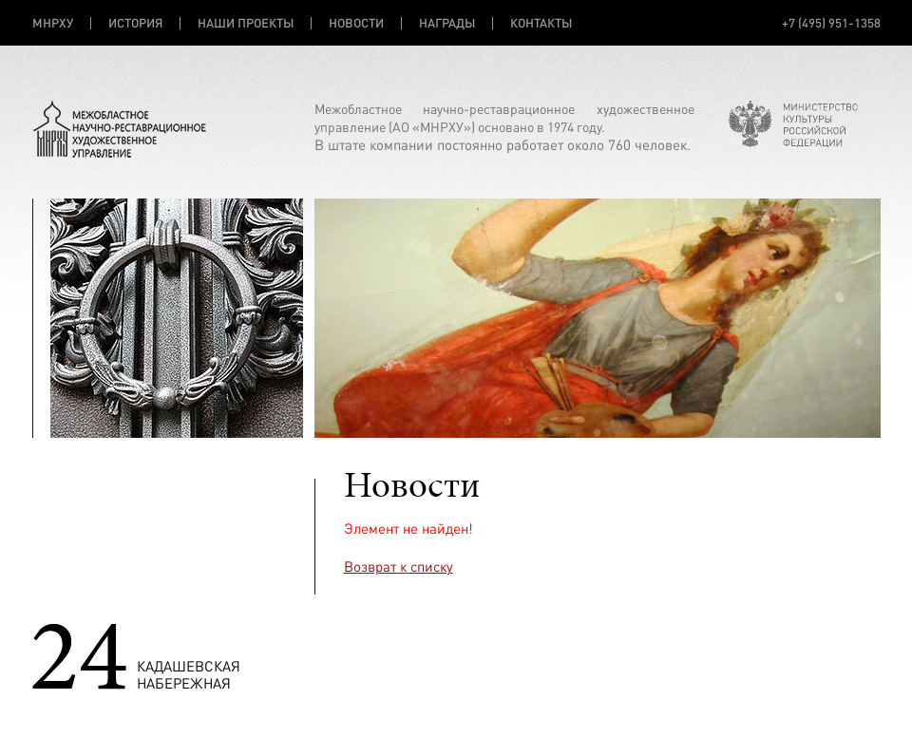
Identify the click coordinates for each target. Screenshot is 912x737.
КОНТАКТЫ (541, 22)
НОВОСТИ (356, 22)
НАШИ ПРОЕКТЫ (246, 22)
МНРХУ (52, 22)
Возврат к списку (398, 566)
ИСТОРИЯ (135, 22)
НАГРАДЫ (447, 22)
